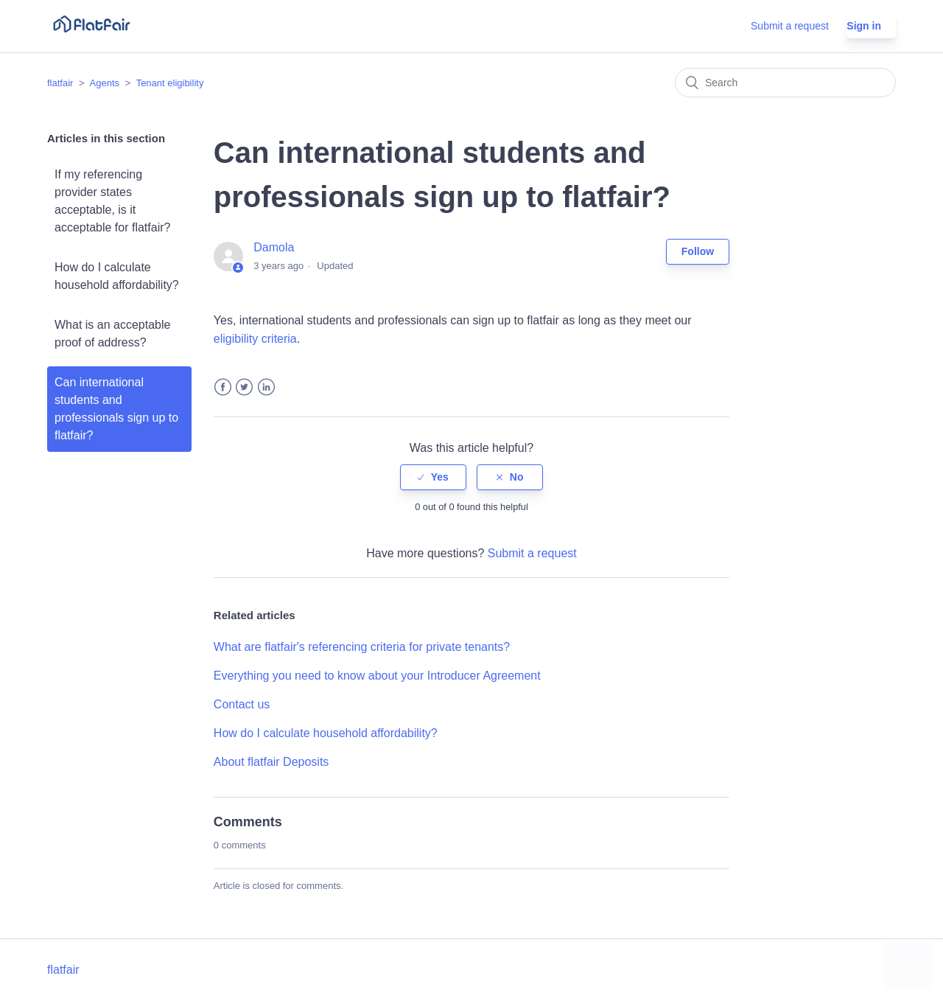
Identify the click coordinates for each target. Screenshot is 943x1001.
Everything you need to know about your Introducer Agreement (377, 675)
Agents (104, 82)
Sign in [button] (863, 26)
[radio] (433, 477)
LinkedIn (266, 387)
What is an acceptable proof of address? (112, 333)
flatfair (60, 82)
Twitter (244, 387)
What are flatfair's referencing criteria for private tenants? (362, 647)
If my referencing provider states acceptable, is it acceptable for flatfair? (112, 201)
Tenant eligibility (170, 82)
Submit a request (790, 26)
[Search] (785, 82)
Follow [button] (697, 251)
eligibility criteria (255, 338)
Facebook (223, 387)
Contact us (242, 704)
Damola (273, 247)
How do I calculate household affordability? (117, 276)
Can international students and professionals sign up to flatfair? (116, 409)
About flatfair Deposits (271, 762)
